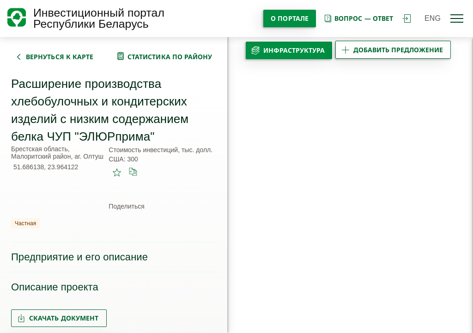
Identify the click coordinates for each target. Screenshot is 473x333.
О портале (290, 18)
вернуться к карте (59, 56)
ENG (432, 18)
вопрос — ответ (358, 18)
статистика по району (169, 56)
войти (406, 18)
